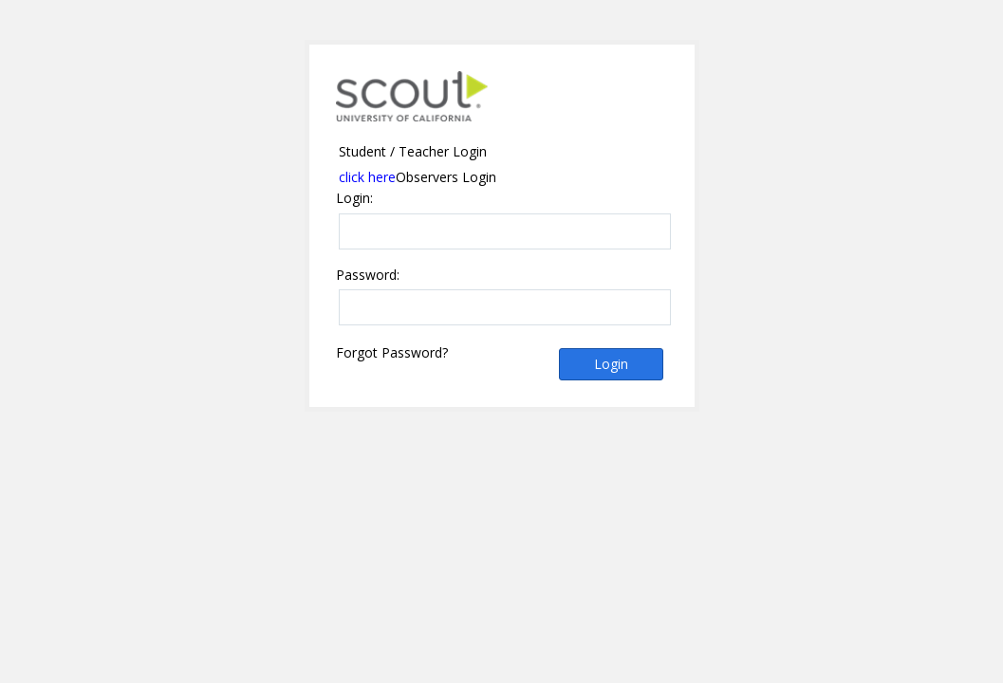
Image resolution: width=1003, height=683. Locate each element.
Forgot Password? (392, 352)
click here (367, 177)
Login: (354, 198)
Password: (367, 275)
